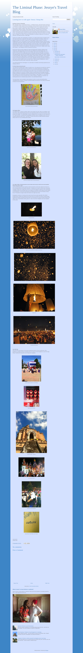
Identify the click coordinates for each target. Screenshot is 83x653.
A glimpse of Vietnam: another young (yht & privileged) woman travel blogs (32, 638)
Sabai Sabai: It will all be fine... (60, 57)
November (57, 52)
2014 (55, 48)
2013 (55, 49)
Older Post (47, 583)
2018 (55, 43)
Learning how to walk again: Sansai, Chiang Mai (60, 55)
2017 (55, 44)
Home (32, 583)
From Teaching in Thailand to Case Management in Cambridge (29, 632)
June (56, 64)
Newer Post (16, 583)
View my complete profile (63, 32)
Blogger (46, 650)
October (56, 59)
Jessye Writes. (62, 29)
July (56, 62)
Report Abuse (56, 37)
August (56, 60)
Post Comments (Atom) (34, 586)
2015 (55, 46)
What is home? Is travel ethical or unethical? (23, 589)
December (57, 51)
